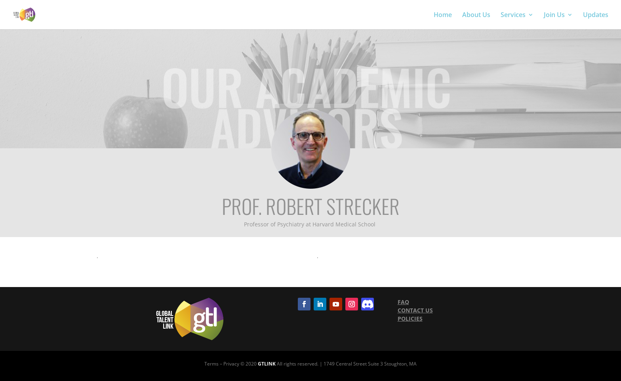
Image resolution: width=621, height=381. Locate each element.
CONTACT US (415, 310)
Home (443, 15)
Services (513, 15)
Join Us (554, 15)
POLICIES (410, 318)
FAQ (403, 302)
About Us (476, 15)
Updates (595, 15)
